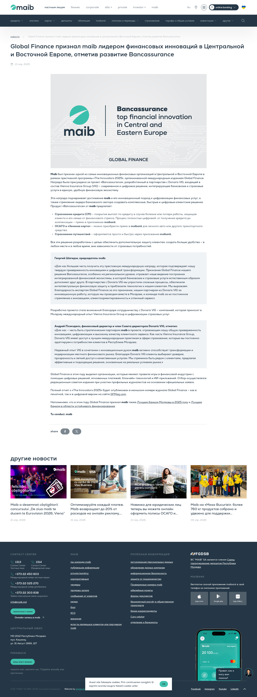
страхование (152, 20)
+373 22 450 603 (27, 574)
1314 (39, 562)
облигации (84, 20)
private (122, 7)
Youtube (223, 689)
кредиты (17, 20)
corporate (92, 7)
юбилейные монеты (142, 590)
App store (199, 601)
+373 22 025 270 (27, 583)
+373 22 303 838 (27, 592)
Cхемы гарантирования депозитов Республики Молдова (213, 563)
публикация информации (85, 567)
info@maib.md (19, 601)
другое (228, 20)
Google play (218, 601)
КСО (73, 612)
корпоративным (80, 578)
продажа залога (80, 590)
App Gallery (237, 601)
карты (50, 20)
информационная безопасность (149, 573)
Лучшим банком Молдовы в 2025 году (162, 402)
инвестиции (208, 20)
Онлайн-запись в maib (27, 617)
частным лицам (55, 7)
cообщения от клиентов (84, 595)
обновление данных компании (148, 567)
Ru (188, 7)
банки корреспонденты (144, 610)
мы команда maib (81, 561)
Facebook (196, 689)
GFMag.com (118, 394)
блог (73, 607)
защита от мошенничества (146, 578)
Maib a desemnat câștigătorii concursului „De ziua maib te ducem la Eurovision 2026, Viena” (38, 508)
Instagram (210, 689)
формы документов (142, 595)
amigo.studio (82, 689)
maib (155, 7)
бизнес (75, 7)
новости (15, 36)
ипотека (34, 20)
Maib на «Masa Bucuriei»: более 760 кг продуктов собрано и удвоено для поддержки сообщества (217, 511)
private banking (80, 573)
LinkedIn (235, 689)
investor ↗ (139, 7)
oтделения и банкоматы (144, 622)
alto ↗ (108, 7)
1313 (18, 562)
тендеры (75, 584)
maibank (101, 20)
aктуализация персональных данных (152, 561)
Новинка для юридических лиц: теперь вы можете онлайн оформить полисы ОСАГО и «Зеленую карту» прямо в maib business (156, 513)
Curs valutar (138, 616)
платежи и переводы (125, 20)
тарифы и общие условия (179, 20)
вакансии (76, 618)
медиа (74, 601)
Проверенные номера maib (146, 584)
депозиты (66, 20)
